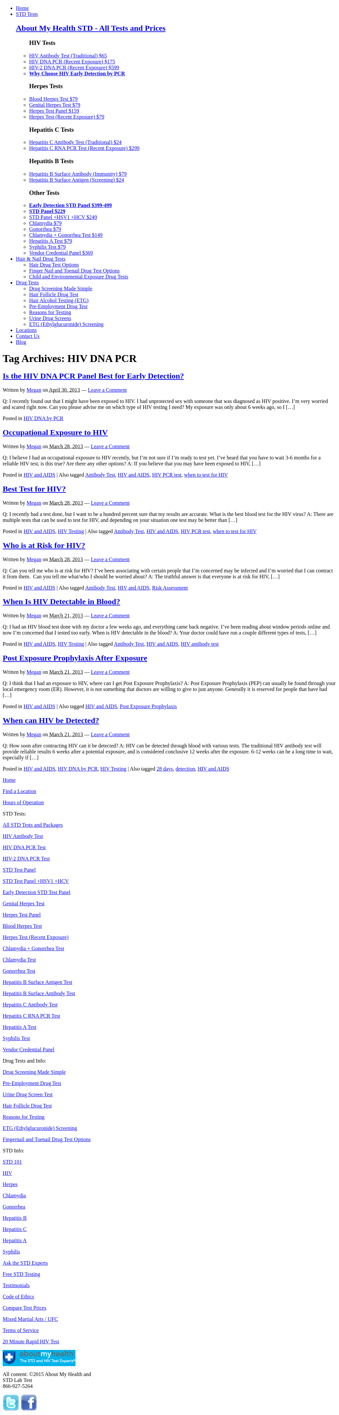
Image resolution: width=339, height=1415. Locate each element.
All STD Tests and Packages (33, 825)
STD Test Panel (19, 870)
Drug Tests (27, 282)
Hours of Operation (23, 802)
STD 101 (12, 1162)
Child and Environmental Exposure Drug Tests (78, 276)
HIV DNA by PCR (43, 418)
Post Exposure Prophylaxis (148, 706)
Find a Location (19, 791)
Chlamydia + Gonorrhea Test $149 (66, 235)
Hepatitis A (14, 1240)
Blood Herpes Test (22, 926)
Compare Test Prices (24, 1308)
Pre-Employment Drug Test (58, 306)
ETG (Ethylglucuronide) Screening (66, 324)
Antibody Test (100, 475)
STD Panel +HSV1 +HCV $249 (63, 217)
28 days (165, 769)
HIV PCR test (166, 475)
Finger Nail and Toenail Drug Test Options (74, 270)
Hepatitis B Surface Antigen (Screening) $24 (76, 180)
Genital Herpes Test (24, 903)
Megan (33, 390)
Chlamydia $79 (45, 223)
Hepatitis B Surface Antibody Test (39, 993)
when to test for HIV (206, 475)
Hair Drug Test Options (54, 265)
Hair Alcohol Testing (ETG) (58, 300)
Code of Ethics (18, 1296)
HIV (7, 1173)
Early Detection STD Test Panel (37, 892)
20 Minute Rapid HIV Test (31, 1341)
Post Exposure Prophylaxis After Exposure (75, 658)
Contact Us (28, 336)
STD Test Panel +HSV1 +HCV (36, 881)
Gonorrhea (14, 1207)
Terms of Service (21, 1330)
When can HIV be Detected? (51, 720)
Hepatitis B (14, 1218)
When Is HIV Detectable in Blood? (61, 601)
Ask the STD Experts (25, 1263)
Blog (21, 342)
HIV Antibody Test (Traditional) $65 (68, 55)
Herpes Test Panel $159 (54, 111)
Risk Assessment (170, 588)
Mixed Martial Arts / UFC (30, 1319)
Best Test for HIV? (34, 489)
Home (22, 8)
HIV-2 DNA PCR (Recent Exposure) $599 (74, 67)
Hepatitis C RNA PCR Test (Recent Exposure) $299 (84, 148)
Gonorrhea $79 (45, 229)
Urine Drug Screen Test (28, 1094)
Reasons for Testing (50, 312)
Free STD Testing (21, 1274)
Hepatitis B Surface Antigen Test (37, 982)
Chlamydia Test (19, 959)
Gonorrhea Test (19, 971)
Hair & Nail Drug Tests (41, 259)
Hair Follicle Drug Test (53, 294)
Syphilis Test (16, 1038)
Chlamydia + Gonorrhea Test (33, 948)
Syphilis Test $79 (47, 247)
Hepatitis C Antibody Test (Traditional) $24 (75, 142)
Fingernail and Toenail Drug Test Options (47, 1139)
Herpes (10, 1184)
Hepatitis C (14, 1229)
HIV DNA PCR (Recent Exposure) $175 (72, 61)
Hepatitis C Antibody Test (30, 1004)
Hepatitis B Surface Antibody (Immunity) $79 (78, 174)
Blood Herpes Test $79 (53, 99)
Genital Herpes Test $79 (54, 105)
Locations (26, 330)
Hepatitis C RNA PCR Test (31, 1016)
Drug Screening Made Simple (60, 288)
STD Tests (27, 14)
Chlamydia (14, 1195)
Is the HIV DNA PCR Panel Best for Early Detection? (93, 376)
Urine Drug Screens (50, 318)
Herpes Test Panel (22, 915)
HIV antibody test (199, 644)
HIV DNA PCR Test (24, 847)
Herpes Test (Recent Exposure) (36, 937)
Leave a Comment (107, 390)
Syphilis (11, 1251)
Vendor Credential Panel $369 (61, 253)
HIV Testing (71, 531)
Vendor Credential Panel (28, 1049)
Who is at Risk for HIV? (44, 545)
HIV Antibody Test (23, 836)
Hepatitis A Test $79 (50, 241)
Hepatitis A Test (19, 1027)
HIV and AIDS (39, 475)
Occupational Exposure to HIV (55, 432)
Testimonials (16, 1285)
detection (185, 769)
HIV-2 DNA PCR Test (26, 858)
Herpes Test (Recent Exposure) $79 (66, 117)
